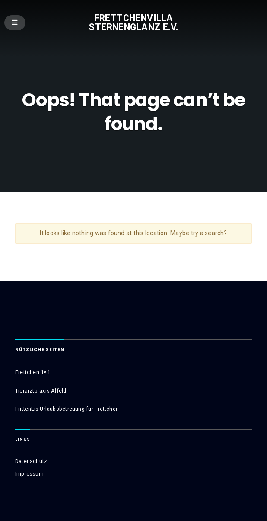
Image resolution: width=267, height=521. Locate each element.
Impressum (29, 473)
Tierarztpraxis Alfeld (41, 390)
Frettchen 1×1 (32, 372)
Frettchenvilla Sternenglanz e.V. (133, 22)
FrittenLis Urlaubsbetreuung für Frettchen (67, 409)
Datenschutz (31, 461)
